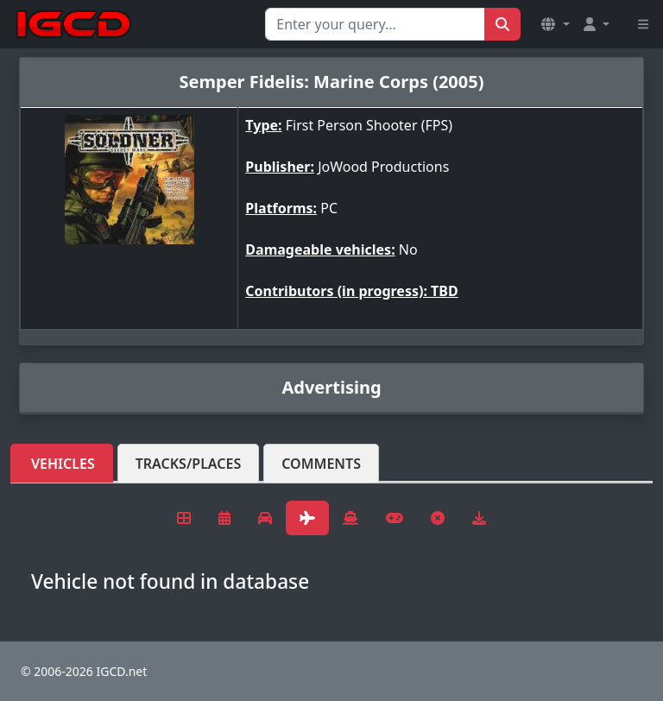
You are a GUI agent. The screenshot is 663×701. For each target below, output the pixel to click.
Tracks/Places (189, 463)
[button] (555, 24)
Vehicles (63, 463)
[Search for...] (375, 24)
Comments (321, 463)
